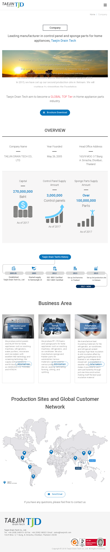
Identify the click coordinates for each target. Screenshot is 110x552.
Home (92, 14)
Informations (24, 364)
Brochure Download (55, 112)
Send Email (55, 494)
